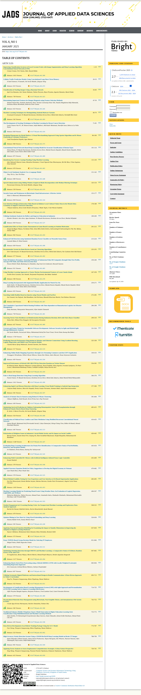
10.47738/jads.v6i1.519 (37, 349)
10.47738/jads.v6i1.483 (37, 268)
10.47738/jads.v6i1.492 (37, 256)
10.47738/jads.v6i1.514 (37, 571)
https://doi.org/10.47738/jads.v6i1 (16, 51)
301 (110, 268)
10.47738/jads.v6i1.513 (37, 429)
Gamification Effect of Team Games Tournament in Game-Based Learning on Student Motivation (36, 226)
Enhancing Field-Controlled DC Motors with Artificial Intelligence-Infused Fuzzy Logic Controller (36, 458)
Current (80, 31)
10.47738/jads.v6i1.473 (37, 337)
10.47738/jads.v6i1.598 (37, 622)
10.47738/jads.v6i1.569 (37, 645)
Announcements (101, 31)
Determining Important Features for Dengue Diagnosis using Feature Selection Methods (33, 100)
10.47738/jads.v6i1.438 (37, 524)
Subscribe (112, 126)
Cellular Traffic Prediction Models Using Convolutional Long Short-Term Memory (31, 79)
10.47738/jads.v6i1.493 (37, 119)
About (47, 31)
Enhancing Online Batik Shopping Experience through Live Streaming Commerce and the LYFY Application (40, 353)
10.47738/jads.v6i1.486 (37, 596)
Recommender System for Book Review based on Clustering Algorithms (27, 249)
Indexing (113, 147)
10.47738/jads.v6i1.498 (37, 245)
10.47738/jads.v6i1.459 (37, 372)
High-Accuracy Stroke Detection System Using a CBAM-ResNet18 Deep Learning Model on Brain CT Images (40, 636)
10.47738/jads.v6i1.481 (37, 314)
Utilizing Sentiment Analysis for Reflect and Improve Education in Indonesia (29, 216)
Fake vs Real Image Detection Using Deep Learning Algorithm (24, 375)
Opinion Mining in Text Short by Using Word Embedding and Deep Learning (29, 517)
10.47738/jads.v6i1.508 (37, 464)
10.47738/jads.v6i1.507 (37, 393)
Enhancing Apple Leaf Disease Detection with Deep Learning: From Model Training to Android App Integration (41, 386)
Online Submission (116, 170)
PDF (99, 67)
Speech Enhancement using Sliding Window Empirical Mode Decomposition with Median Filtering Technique (40, 182)
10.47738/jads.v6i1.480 (37, 156)
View (111, 124)
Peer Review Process (117, 156)
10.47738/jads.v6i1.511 (37, 547)
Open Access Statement (118, 175)
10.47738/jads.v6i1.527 (37, 223)
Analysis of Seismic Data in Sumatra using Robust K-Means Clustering (27, 396)
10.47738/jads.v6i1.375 (37, 144)
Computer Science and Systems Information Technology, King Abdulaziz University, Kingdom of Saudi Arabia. (56, 671)
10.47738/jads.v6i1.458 (37, 513)
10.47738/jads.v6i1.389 (37, 75)
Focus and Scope (115, 143)
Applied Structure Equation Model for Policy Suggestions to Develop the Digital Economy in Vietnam (37, 468)
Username (113, 106)
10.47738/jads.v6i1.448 (37, 179)
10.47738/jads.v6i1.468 (37, 415)
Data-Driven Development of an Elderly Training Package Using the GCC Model (30, 626)
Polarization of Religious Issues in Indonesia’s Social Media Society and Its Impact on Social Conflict (37, 433)
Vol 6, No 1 (18, 37)
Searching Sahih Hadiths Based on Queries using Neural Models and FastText (29, 295)
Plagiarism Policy (116, 184)
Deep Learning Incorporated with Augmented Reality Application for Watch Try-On (31, 282)
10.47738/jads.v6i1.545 (37, 454)
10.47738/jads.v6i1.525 (37, 475)
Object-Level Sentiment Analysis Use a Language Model (22, 172)
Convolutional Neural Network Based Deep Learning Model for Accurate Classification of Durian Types (38, 147)
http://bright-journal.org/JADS (45, 676)
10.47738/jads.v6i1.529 (37, 291)
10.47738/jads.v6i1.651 (37, 583)
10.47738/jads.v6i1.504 (37, 359)
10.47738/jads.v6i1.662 (37, 632)
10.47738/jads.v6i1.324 (37, 200)
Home (40, 31)
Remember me (117, 112)
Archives (90, 31)
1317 (111, 263)
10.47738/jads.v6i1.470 (37, 189)
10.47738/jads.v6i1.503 (37, 501)
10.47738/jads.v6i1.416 (37, 131)
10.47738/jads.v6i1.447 (37, 442)
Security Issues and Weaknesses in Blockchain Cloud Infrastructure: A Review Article (32, 193)
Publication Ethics (116, 166)
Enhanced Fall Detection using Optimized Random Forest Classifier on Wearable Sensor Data (35, 239)
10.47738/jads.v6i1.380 (37, 608)
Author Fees (114, 161)
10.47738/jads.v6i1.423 (37, 96)
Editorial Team (115, 138)
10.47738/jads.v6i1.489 (37, 324)
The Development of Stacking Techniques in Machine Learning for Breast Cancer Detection (34, 123)
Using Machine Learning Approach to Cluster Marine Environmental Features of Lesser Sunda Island (37, 272)
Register (63, 31)
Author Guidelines (116, 152)
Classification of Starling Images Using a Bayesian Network (23, 90)
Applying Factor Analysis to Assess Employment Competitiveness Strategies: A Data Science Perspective (38, 648)
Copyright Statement (117, 194)
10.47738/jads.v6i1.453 (37, 487)
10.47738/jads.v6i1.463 (37, 168)
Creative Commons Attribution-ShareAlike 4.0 (69, 685)
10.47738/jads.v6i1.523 (37, 403)
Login (55, 31)
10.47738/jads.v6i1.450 (37, 235)
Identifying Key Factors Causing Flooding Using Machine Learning (26, 160)
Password (113, 109)
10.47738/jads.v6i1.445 (37, 109)
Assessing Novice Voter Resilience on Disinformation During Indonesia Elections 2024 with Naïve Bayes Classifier (41, 318)
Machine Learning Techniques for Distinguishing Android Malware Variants (29, 112)
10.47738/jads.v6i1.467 (37, 301)
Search (71, 31)
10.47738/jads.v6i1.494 (37, 559)
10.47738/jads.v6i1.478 (37, 279)
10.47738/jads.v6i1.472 (37, 86)
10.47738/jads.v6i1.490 (37, 382)
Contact (112, 198)
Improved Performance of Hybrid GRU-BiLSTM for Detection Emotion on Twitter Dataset (34, 363)
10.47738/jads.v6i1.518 (37, 536)
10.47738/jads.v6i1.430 (37, 212)
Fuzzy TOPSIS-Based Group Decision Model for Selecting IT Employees (27, 540)
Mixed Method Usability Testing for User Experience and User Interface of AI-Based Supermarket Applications (40, 479)
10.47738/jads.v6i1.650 (37, 655)
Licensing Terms (115, 189)
